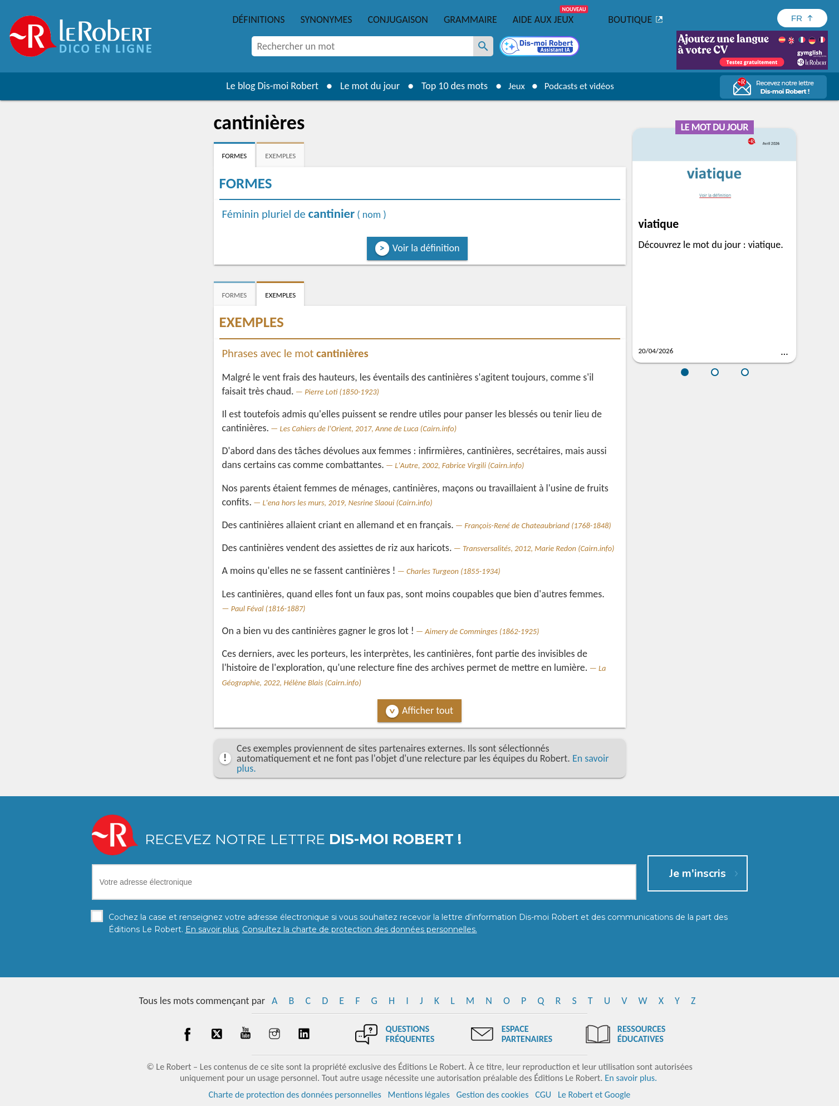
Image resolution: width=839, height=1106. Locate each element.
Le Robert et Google (594, 1094)
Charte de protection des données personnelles (295, 1094)
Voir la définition (426, 248)
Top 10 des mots (449, 86)
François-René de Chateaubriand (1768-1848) (537, 525)
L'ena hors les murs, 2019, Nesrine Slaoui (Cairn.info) (348, 503)
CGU (543, 1094)
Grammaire (470, 19)
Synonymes (326, 19)
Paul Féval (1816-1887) (268, 608)
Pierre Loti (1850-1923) (342, 392)
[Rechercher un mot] (483, 46)
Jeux (513, 86)
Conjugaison (398, 19)
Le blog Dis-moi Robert (267, 86)
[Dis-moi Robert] (540, 47)
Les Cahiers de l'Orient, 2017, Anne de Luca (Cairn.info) (368, 428)
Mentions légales (419, 1094)
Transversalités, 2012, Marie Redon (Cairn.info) (538, 548)
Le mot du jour (364, 86)
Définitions (259, 19)
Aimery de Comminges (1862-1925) (482, 631)
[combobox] (362, 46)
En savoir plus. (631, 1078)
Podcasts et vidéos (580, 86)
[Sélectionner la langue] (802, 18)
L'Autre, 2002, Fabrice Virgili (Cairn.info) (459, 465)
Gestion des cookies (493, 1094)
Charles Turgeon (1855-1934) (453, 571)
